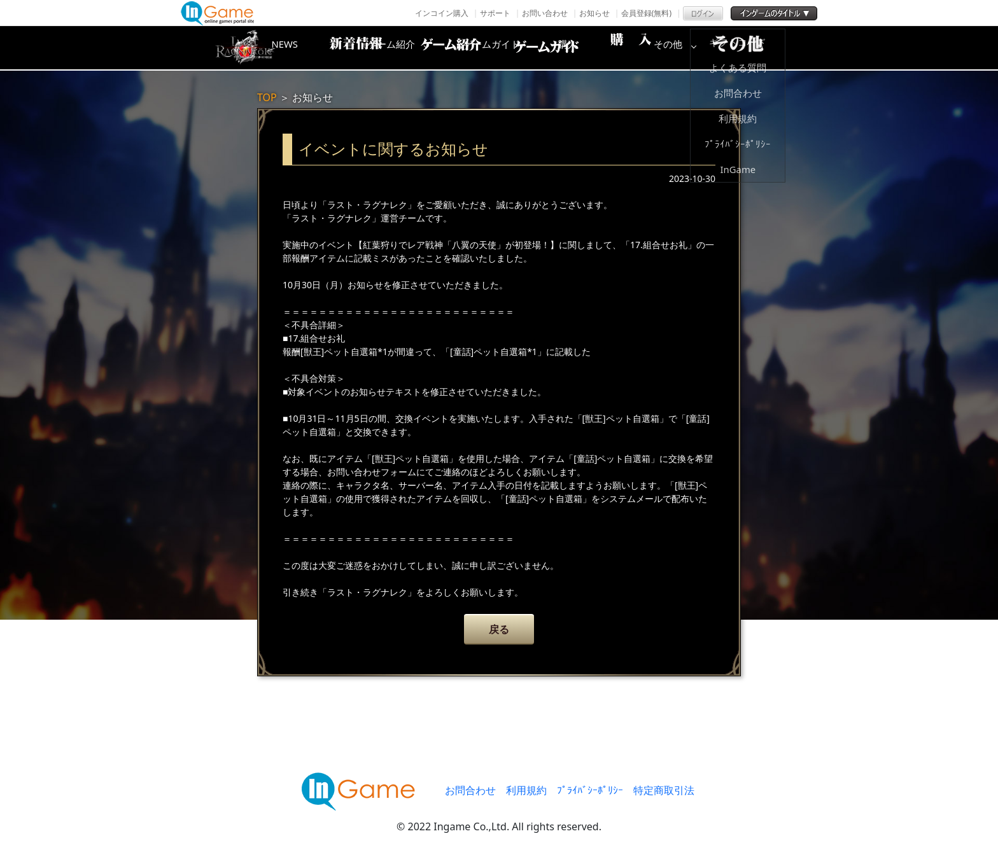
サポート (495, 13)
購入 (648, 48)
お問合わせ (470, 790)
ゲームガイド (546, 48)
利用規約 (526, 790)
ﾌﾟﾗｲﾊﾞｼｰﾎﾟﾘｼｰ (590, 790)
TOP (267, 97)
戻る (499, 629)
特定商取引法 (663, 790)
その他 (750, 48)
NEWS (343, 48)
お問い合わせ (545, 13)
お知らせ (594, 13)
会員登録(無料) (646, 13)
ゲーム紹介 (445, 48)
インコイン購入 (441, 13)
